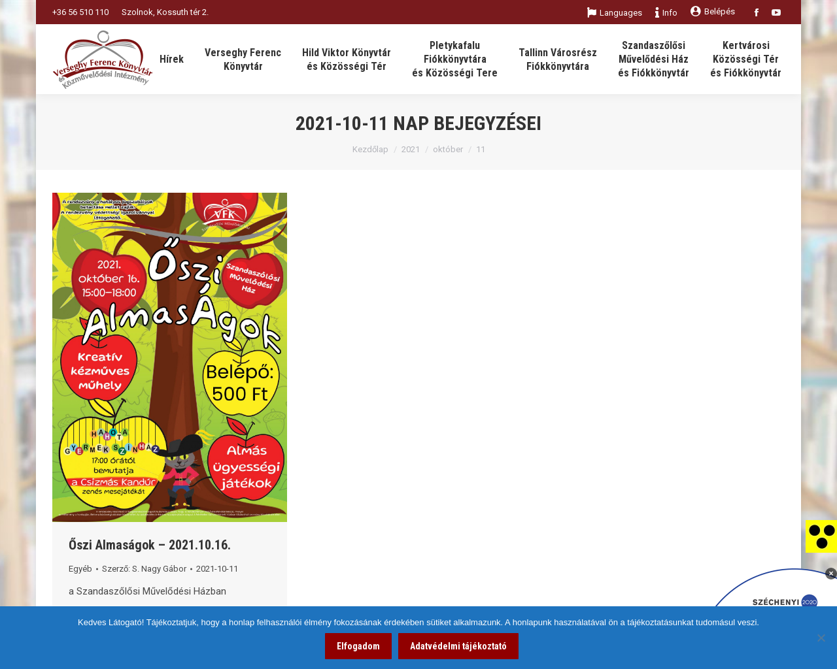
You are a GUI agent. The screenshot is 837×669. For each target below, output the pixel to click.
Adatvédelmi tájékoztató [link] (458, 646)
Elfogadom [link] (358, 646)
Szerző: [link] (144, 569)
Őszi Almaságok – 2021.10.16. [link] (150, 545)
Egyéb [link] (80, 569)
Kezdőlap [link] (370, 149)
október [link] (448, 149)
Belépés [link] (713, 11)
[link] (821, 535)
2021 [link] (410, 149)
